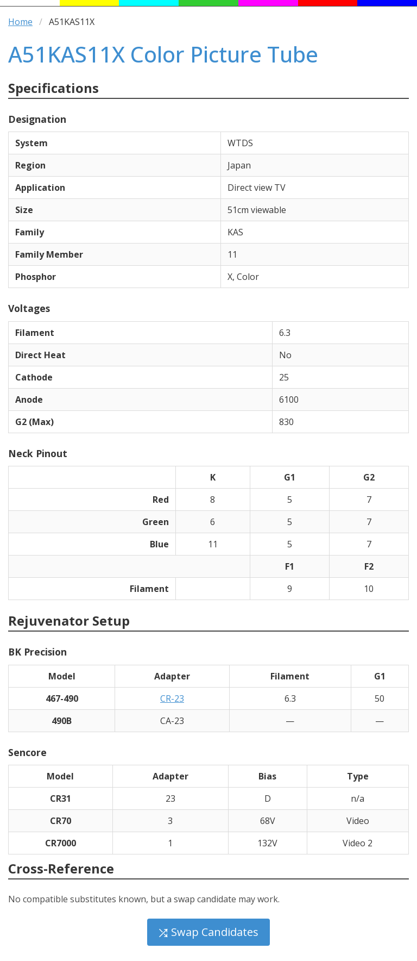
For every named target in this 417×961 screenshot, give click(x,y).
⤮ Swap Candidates (208, 932)
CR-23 (172, 698)
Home (20, 22)
